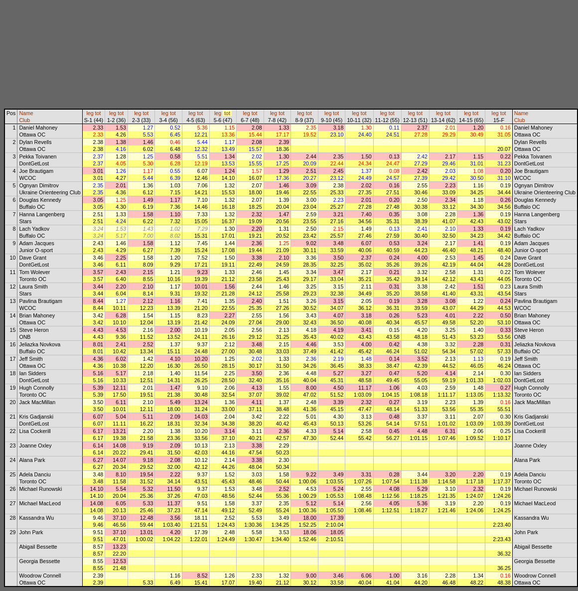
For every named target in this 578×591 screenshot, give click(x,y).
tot (98, 113)
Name (26, 113)
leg (89, 113)
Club (24, 120)
